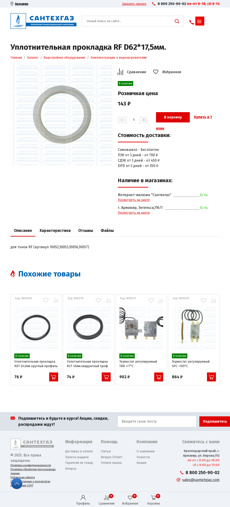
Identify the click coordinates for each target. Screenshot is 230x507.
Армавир (21, 4)
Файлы (107, 230)
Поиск (177, 21)
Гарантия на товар (79, 463)
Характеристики (55, 230)
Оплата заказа (111, 463)
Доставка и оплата (79, 451)
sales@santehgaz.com (200, 480)
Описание (23, 230)
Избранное (171, 72)
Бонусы (70, 469)
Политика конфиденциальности (31, 465)
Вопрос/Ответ (111, 457)
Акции (141, 463)
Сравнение (136, 72)
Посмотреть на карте (134, 200)
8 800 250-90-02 (172, 4)
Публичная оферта (23, 477)
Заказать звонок (134, 4)
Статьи (106, 451)
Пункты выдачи (77, 457)
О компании (145, 451)
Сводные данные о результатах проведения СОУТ (30, 483)
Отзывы (85, 230)
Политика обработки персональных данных (33, 471)
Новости (143, 457)
